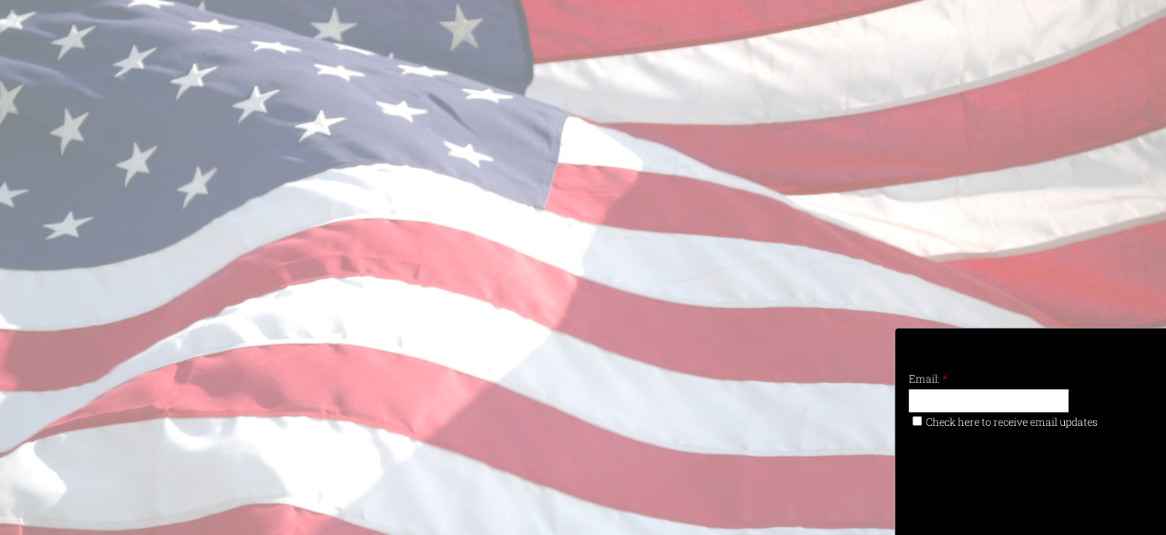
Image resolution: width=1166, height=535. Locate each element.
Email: (928, 379)
